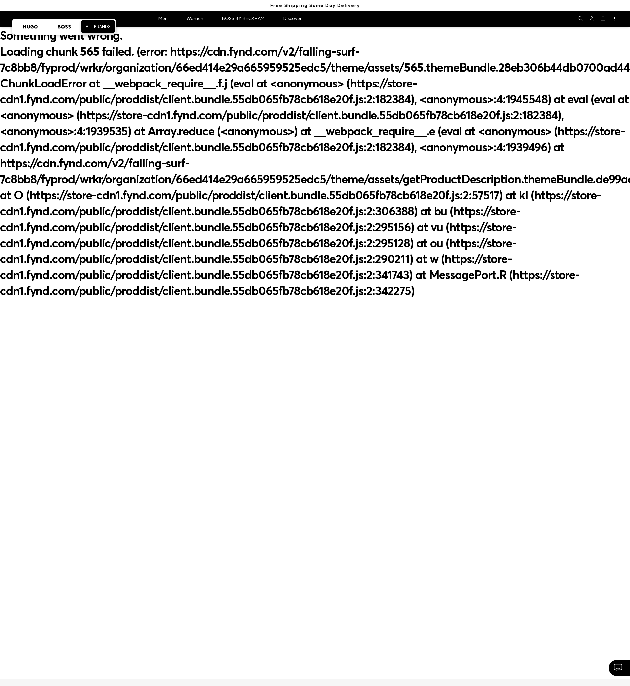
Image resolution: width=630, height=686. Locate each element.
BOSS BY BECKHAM (243, 18)
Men (163, 18)
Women (194, 18)
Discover (292, 18)
